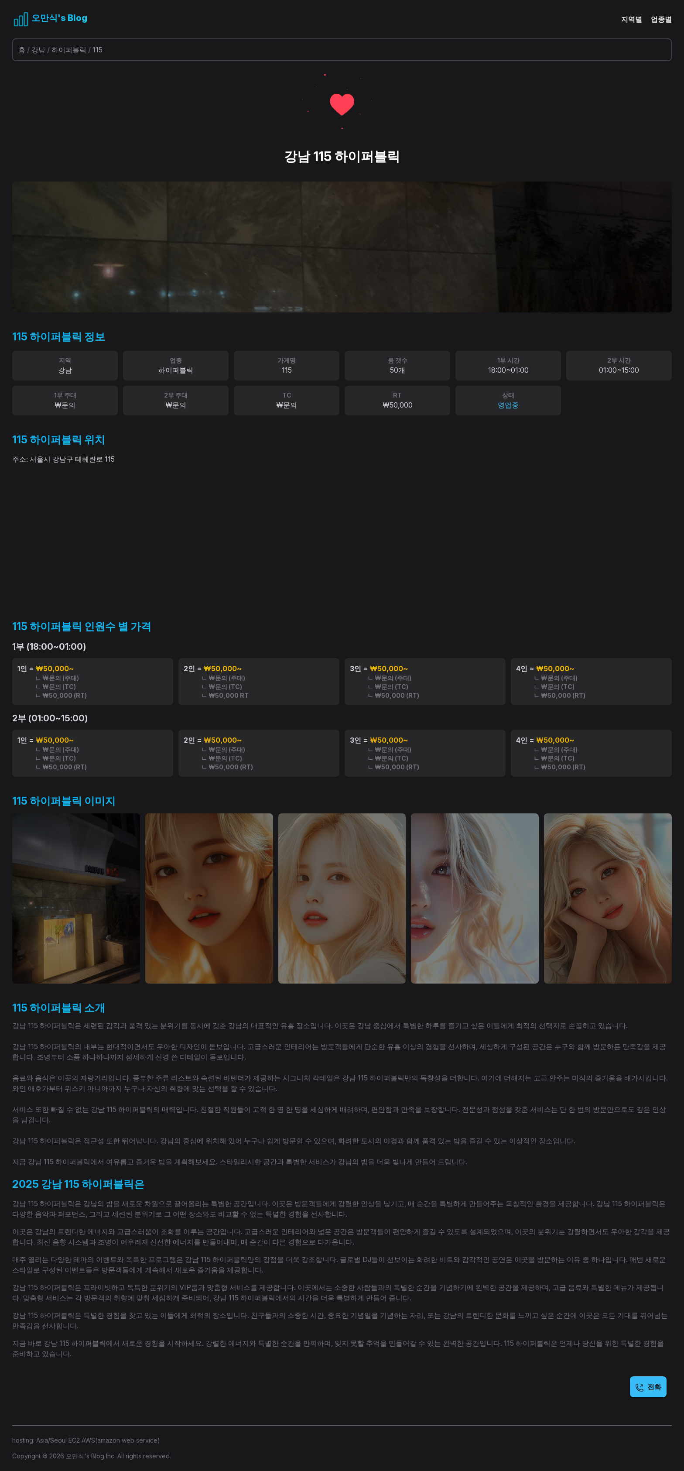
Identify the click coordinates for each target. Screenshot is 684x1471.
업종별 (661, 19)
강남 (38, 49)
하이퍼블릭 (68, 49)
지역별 (631, 19)
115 (97, 49)
